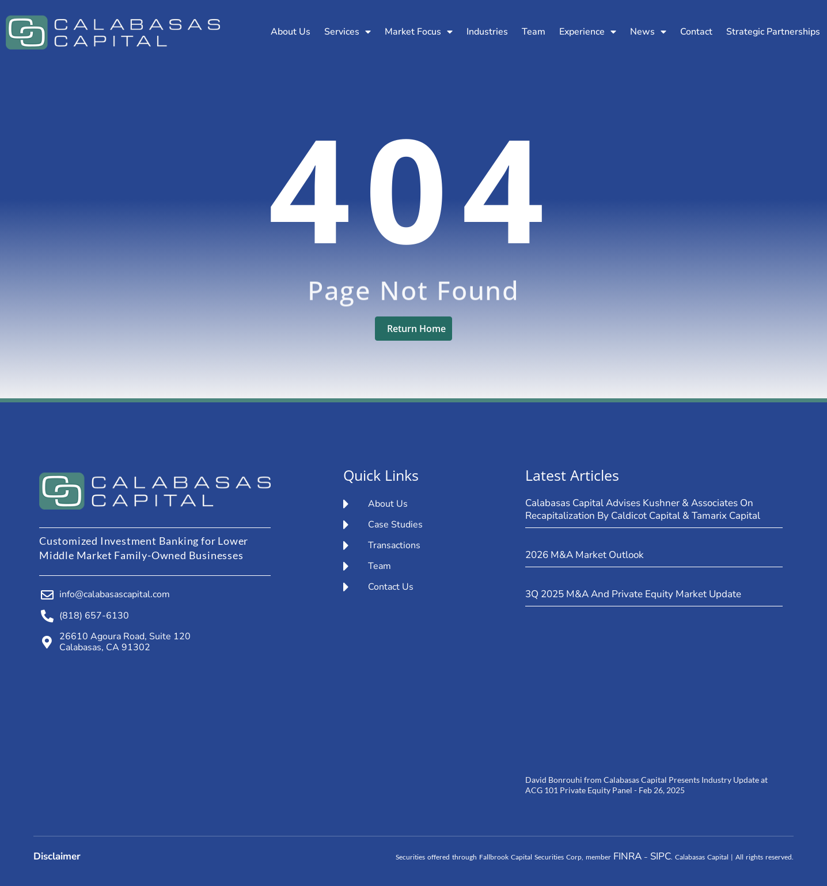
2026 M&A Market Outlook (584, 554)
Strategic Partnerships (773, 31)
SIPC (660, 856)
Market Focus (419, 31)
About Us (290, 31)
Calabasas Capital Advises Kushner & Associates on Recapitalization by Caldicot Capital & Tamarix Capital (642, 509)
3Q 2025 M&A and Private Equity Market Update (633, 594)
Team (533, 31)
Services (347, 31)
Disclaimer (57, 856)
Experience (587, 31)
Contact (696, 31)
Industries (487, 31)
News (648, 31)
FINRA (627, 856)
